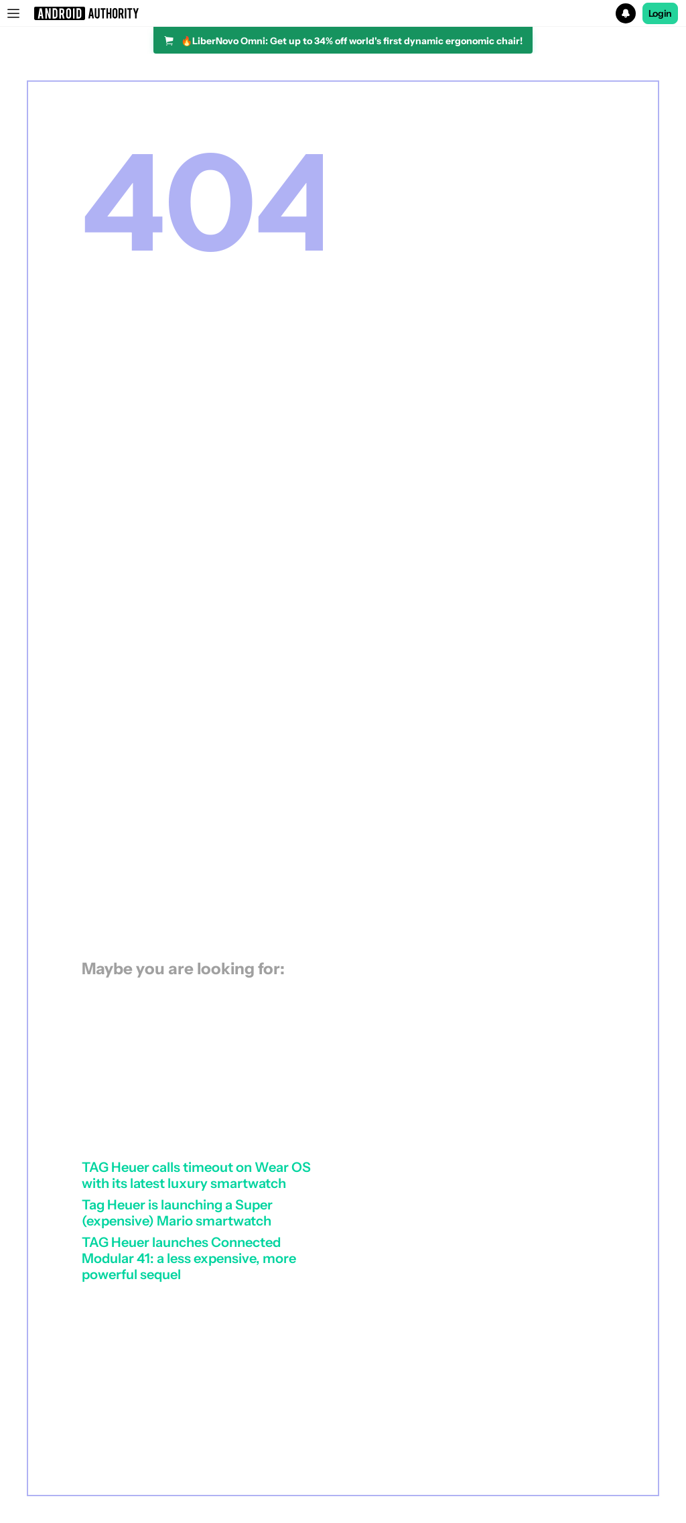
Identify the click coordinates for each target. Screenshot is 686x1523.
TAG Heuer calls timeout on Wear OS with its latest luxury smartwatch (196, 1175)
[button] (343, 13)
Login (660, 13)
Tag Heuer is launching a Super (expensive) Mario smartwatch (177, 1213)
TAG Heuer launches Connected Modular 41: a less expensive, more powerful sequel (189, 1258)
